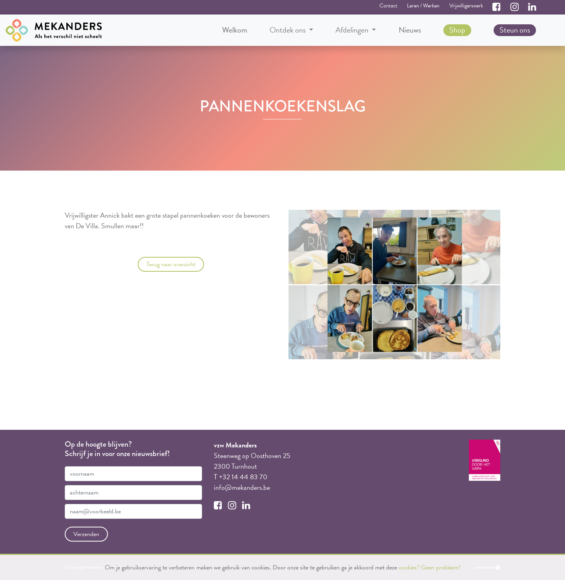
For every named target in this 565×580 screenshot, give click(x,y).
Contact (388, 6)
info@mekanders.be (242, 487)
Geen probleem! (441, 567)
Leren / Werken (423, 6)
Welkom (234, 30)
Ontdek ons (288, 30)
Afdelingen (352, 30)
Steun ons (514, 30)
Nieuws (410, 30)
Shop (457, 30)
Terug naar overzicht (170, 264)
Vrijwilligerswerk (466, 6)
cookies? (409, 567)
